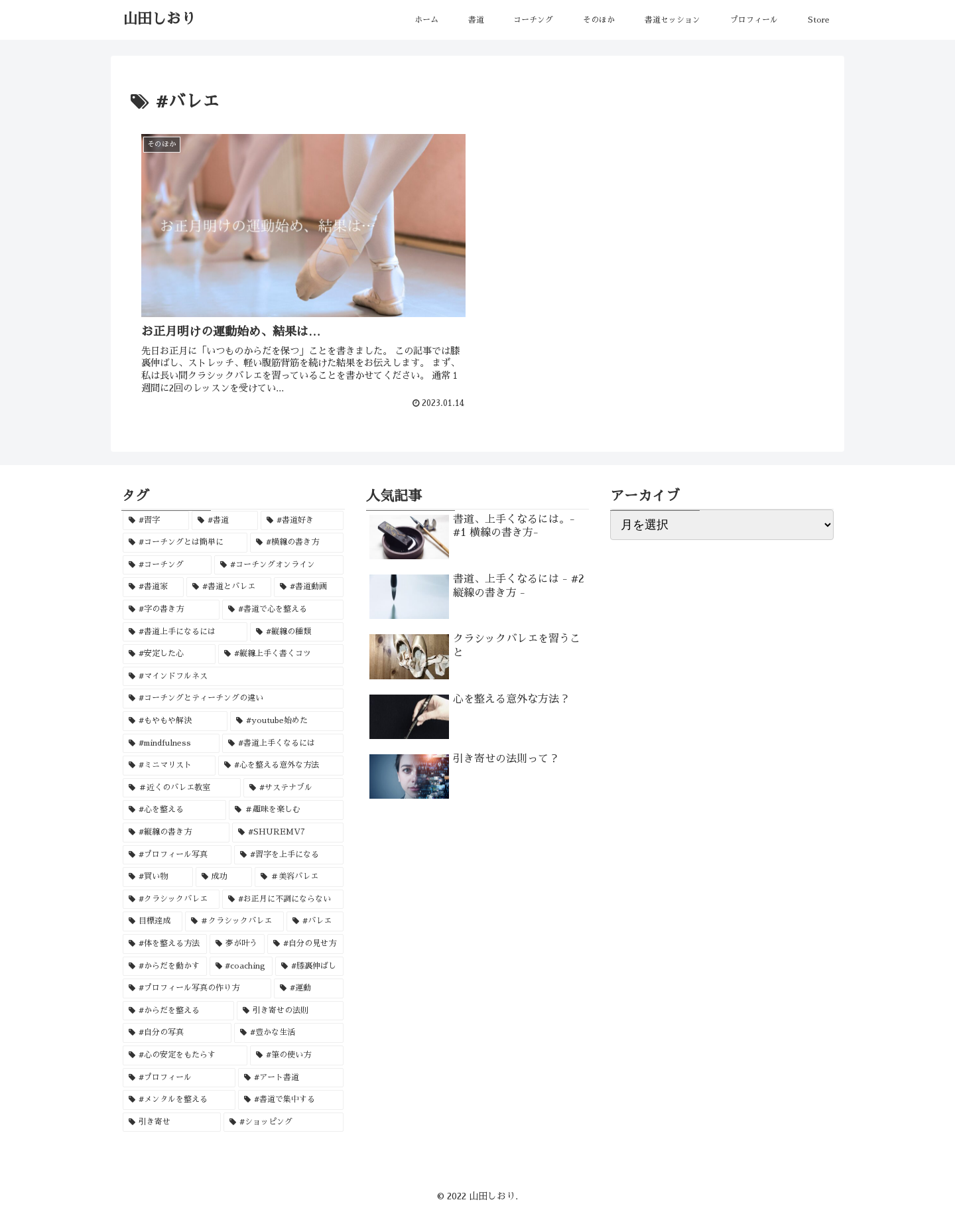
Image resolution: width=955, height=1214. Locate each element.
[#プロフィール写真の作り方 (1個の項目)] (197, 987)
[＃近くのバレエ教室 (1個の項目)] (182, 787)
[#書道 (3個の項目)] (225, 519)
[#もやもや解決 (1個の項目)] (175, 720)
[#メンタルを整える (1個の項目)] (179, 1099)
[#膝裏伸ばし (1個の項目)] (309, 965)
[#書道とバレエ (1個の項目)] (228, 586)
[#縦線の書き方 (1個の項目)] (176, 831)
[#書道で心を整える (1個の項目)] (282, 608)
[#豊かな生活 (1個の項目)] (288, 1032)
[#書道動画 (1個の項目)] (308, 586)
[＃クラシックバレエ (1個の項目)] (235, 921)
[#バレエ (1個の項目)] (315, 921)
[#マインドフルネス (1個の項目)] (233, 675)
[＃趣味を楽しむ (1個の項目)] (286, 809)
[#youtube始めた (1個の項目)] (287, 720)
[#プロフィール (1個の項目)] (179, 1077)
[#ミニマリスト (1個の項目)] (169, 764)
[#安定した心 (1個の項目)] (169, 653)
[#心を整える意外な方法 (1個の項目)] (280, 764)
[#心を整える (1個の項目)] (174, 809)
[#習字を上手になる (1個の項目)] (288, 854)
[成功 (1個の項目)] (224, 876)
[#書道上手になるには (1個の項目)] (185, 631)
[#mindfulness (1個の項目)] (171, 742)
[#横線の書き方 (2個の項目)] (296, 542)
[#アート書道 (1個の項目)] (290, 1077)
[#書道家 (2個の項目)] (153, 586)
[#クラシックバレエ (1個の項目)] (171, 898)
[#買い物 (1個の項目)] (158, 876)
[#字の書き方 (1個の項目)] (171, 608)
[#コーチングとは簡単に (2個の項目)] (185, 542)
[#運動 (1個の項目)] (308, 987)
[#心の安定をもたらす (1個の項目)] (185, 1054)
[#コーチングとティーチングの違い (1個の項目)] (233, 698)
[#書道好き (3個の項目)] (302, 519)
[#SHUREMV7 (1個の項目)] (287, 831)
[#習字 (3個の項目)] (156, 519)
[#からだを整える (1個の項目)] (178, 1010)
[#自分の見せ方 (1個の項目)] (305, 943)
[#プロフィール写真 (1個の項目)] (177, 854)
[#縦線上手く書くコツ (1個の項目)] (280, 653)
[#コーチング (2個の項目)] (167, 564)
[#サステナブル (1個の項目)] (293, 787)
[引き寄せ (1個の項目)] (172, 1121)
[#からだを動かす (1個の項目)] (165, 965)
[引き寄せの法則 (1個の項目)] (290, 1010)
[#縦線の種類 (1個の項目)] (296, 631)
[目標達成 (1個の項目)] (152, 921)
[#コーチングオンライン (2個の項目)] (278, 564)
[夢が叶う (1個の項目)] (237, 943)
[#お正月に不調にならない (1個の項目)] (282, 898)
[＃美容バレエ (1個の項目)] (299, 876)
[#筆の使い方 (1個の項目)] (296, 1054)
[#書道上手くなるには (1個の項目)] (283, 742)
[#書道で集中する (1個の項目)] (290, 1099)
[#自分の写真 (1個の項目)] (177, 1032)
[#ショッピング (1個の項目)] (283, 1121)
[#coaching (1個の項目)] (241, 965)
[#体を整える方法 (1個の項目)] (165, 943)
